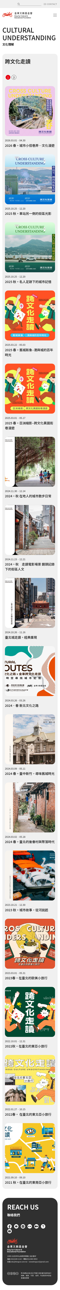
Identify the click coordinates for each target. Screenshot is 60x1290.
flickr (29, 1226)
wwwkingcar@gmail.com (39, 1261)
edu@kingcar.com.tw (19, 1261)
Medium (36, 1226)
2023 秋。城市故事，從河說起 (26, 910)
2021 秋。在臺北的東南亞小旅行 (28, 1182)
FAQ (43, 1226)
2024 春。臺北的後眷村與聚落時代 (30, 841)
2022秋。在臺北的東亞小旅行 (26, 1046)
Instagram (23, 1226)
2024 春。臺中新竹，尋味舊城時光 (30, 773)
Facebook (9, 1226)
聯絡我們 (9, 1231)
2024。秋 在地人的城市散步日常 (28, 496)
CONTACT (52, 4)
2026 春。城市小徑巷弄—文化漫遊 (30, 145)
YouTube (16, 1226)
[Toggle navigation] (55, 15)
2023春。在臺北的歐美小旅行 (26, 978)
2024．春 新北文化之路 (22, 705)
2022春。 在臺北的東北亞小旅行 (28, 1114)
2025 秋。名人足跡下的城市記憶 (28, 281)
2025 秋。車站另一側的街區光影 (28, 213)
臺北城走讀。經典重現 (21, 637)
